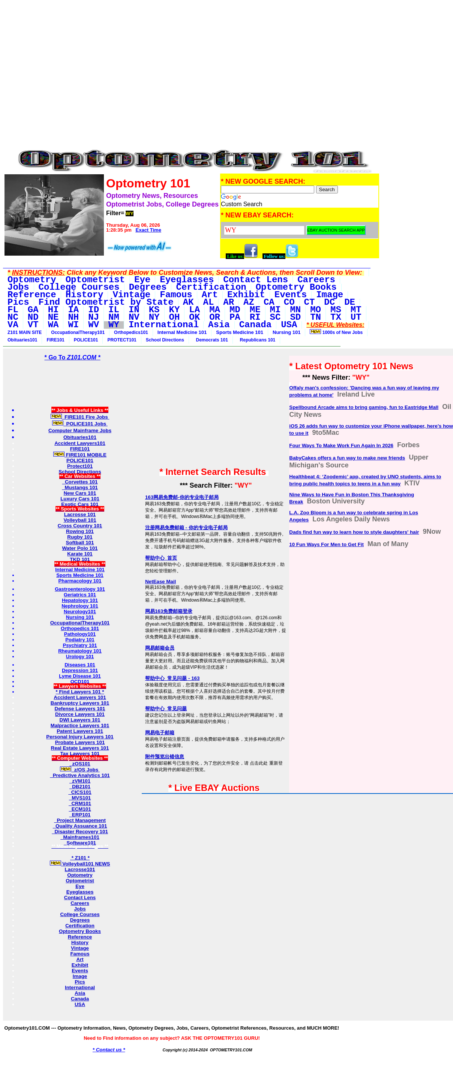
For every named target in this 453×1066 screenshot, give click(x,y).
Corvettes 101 (80, 482)
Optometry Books (80, 931)
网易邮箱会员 (159, 648)
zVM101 (79, 781)
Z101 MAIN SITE (25, 332)
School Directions (165, 340)
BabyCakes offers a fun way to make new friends (347, 458)
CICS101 (80, 792)
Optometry (79, 875)
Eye (79, 886)
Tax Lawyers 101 (80, 753)
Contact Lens (80, 897)
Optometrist (80, 880)
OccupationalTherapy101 (78, 332)
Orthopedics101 (131, 332)
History (79, 942)
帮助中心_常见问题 (166, 708)
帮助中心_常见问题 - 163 (172, 678)
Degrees (80, 920)
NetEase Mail (160, 581)
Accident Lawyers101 (79, 443)
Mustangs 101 (80, 487)
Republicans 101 (256, 340)
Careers (79, 903)
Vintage (80, 948)
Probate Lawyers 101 (80, 742)
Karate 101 (79, 554)
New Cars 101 (80, 493)
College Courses (79, 914)
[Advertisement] (192, 20)
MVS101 (80, 798)
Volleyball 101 (79, 520)
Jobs (80, 909)
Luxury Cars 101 (79, 499)
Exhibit (80, 965)
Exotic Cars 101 (79, 504)
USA (80, 1004)
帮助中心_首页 (161, 558)
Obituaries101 (22, 340)
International (80, 987)
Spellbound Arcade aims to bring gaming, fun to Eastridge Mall (363, 407)
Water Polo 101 (80, 548)
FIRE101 (55, 340)
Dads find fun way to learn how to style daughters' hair (354, 532)
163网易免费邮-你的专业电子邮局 (182, 497)
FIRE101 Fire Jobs (80, 417)
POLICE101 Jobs (80, 424)
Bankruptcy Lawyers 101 (80, 703)
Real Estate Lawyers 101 (80, 748)
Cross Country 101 (80, 526)
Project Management (80, 820)
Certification (79, 925)
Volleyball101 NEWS (80, 864)
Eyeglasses (80, 892)
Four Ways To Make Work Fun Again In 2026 (341, 445)
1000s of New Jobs (336, 332)
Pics (80, 982)
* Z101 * (80, 858)
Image (80, 976)
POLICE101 (86, 340)
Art (79, 959)
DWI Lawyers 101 (80, 720)
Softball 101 (80, 542)
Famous (79, 954)
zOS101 (79, 764)
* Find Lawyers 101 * (80, 692)
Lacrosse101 (80, 869)
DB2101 (79, 786)
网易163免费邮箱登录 (168, 611)
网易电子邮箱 (159, 732)
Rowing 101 (80, 531)
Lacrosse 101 (80, 514)
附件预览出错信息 (164, 756)
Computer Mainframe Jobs (79, 430)
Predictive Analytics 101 (80, 775)
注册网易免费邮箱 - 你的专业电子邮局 (186, 527)
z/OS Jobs (80, 770)
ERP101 (79, 814)
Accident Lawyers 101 (80, 697)
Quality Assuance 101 (80, 826)
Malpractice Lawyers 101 (80, 725)
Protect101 (80, 466)
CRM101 (80, 803)
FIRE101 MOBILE (79, 455)
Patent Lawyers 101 (80, 731)
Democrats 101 (211, 340)
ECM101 (80, 809)
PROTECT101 (121, 340)
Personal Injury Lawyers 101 (79, 737)
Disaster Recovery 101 (80, 831)
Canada (80, 999)
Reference (80, 937)
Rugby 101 (79, 537)
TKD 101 (80, 559)
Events (80, 970)
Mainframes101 (79, 837)
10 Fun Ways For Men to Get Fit (326, 544)
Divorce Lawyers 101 (80, 714)
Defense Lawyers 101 (80, 708)
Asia (80, 993)
